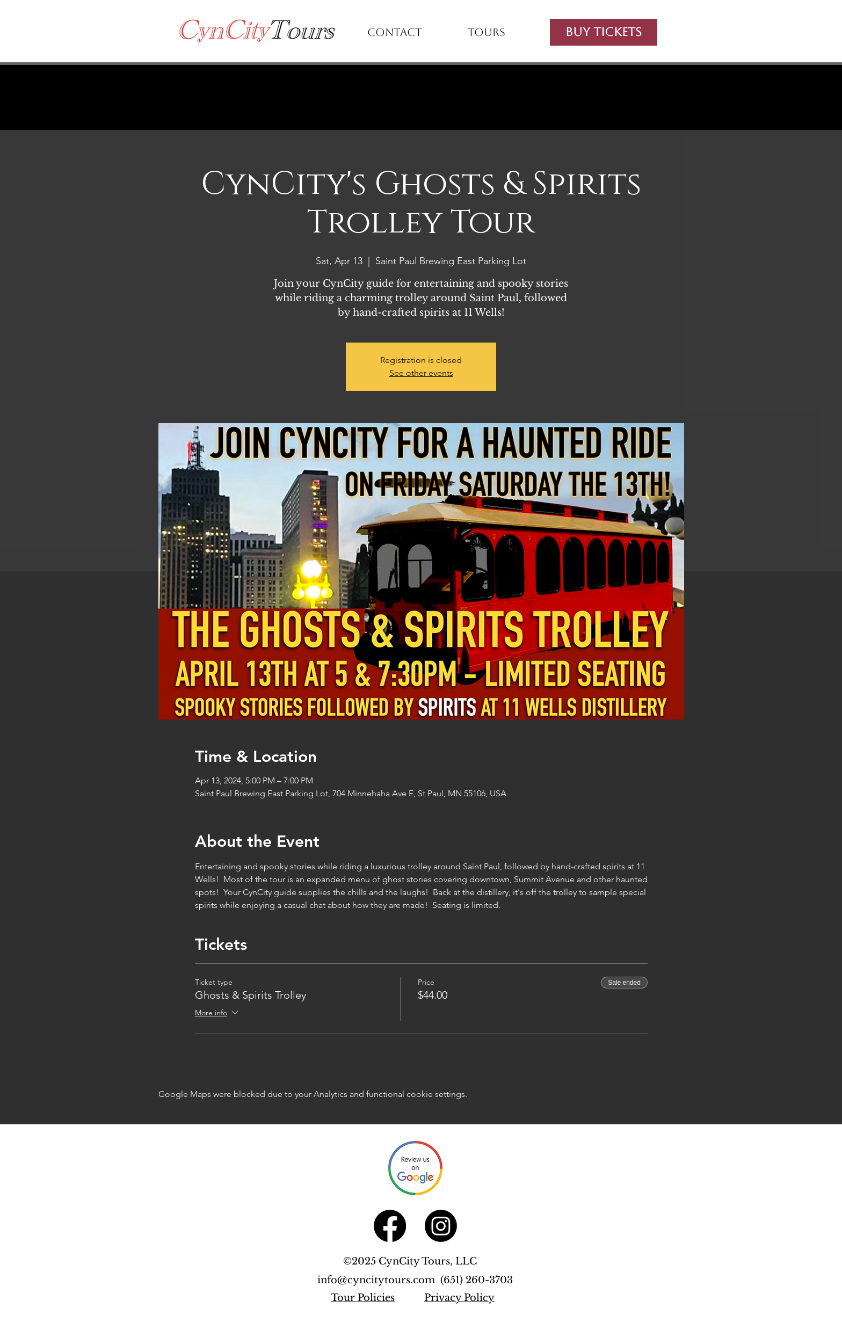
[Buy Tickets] (603, 32)
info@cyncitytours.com (378, 1280)
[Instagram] (441, 1226)
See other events (421, 373)
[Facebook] (390, 1226)
